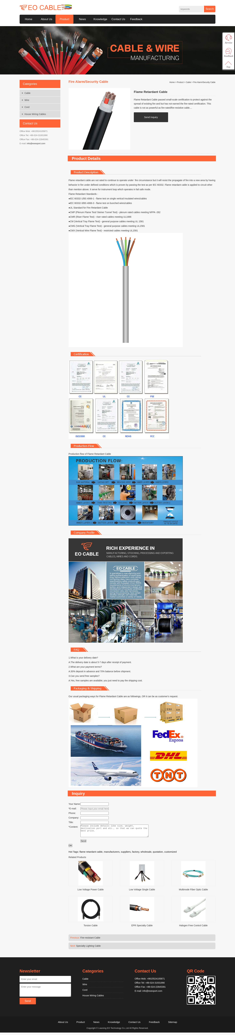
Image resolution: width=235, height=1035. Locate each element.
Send (83, 843)
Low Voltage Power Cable (91, 892)
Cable (27, 93)
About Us (46, 19)
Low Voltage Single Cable (142, 892)
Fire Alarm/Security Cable (204, 82)
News (82, 19)
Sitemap (172, 1024)
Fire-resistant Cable (90, 940)
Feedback (136, 19)
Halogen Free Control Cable (193, 928)
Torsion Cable (91, 928)
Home (28, 19)
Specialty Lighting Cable (88, 948)
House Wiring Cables (35, 114)
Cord (26, 107)
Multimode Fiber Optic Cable (193, 892)
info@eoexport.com (36, 143)
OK (70, 848)
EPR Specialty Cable (142, 928)
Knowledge (100, 19)
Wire (26, 100)
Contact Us (118, 19)
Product (64, 19)
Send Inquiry (151, 117)
